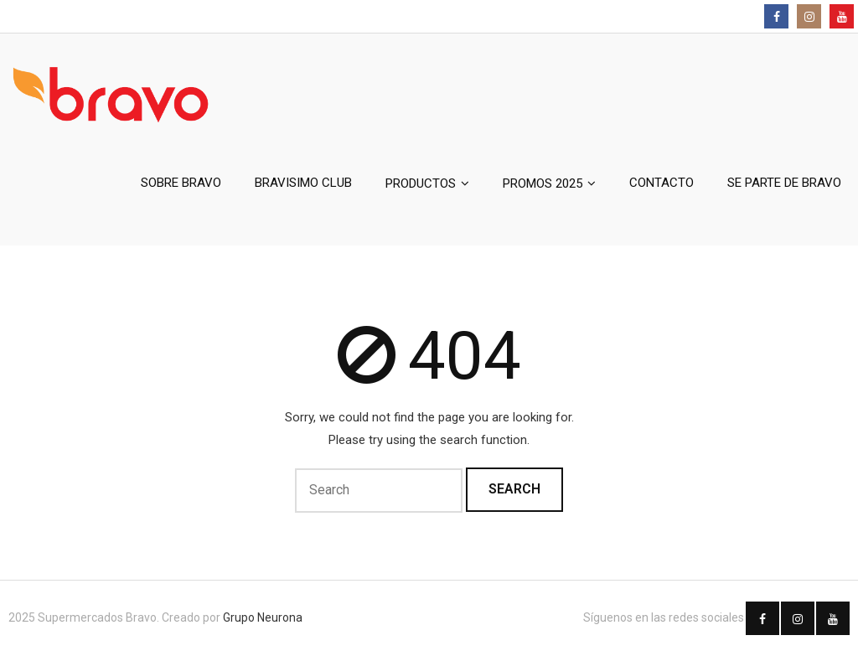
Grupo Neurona (262, 617)
